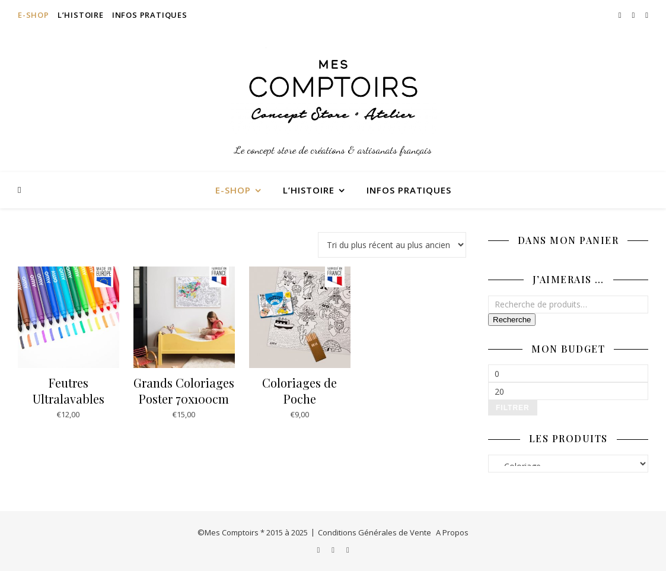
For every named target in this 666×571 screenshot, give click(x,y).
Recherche (512, 319)
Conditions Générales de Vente (374, 532)
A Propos (452, 532)
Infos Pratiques (149, 14)
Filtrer (513, 408)
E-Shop (33, 14)
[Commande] (392, 245)
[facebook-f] (634, 14)
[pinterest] (646, 14)
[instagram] (621, 14)
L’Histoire (81, 14)
